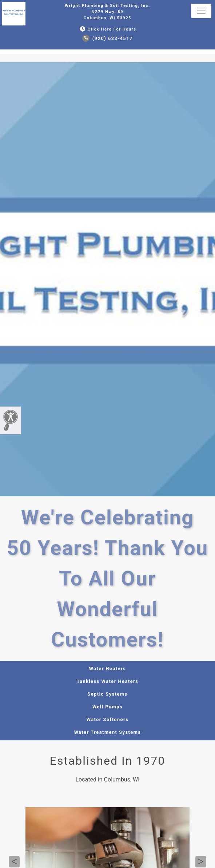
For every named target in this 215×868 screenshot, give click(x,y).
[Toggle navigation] (201, 11)
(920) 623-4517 (107, 38)
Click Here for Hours (107, 29)
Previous (14, 862)
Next (200, 862)
